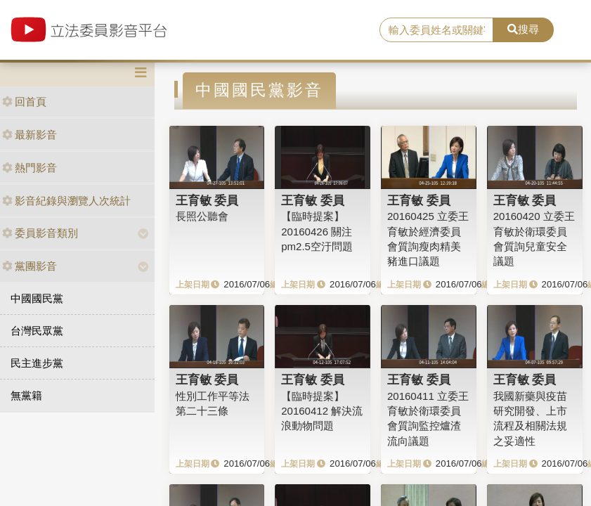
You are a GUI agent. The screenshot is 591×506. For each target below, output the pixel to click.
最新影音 (29, 135)
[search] (436, 30)
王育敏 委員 (207, 200)
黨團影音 (29, 266)
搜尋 (523, 29)
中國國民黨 (37, 298)
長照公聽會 (202, 216)
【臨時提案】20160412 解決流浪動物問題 (322, 411)
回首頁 (24, 102)
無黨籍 (26, 395)
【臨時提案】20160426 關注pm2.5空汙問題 (317, 231)
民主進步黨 (37, 363)
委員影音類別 (40, 233)
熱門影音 (29, 168)
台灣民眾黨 (37, 331)
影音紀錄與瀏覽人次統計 (66, 201)
